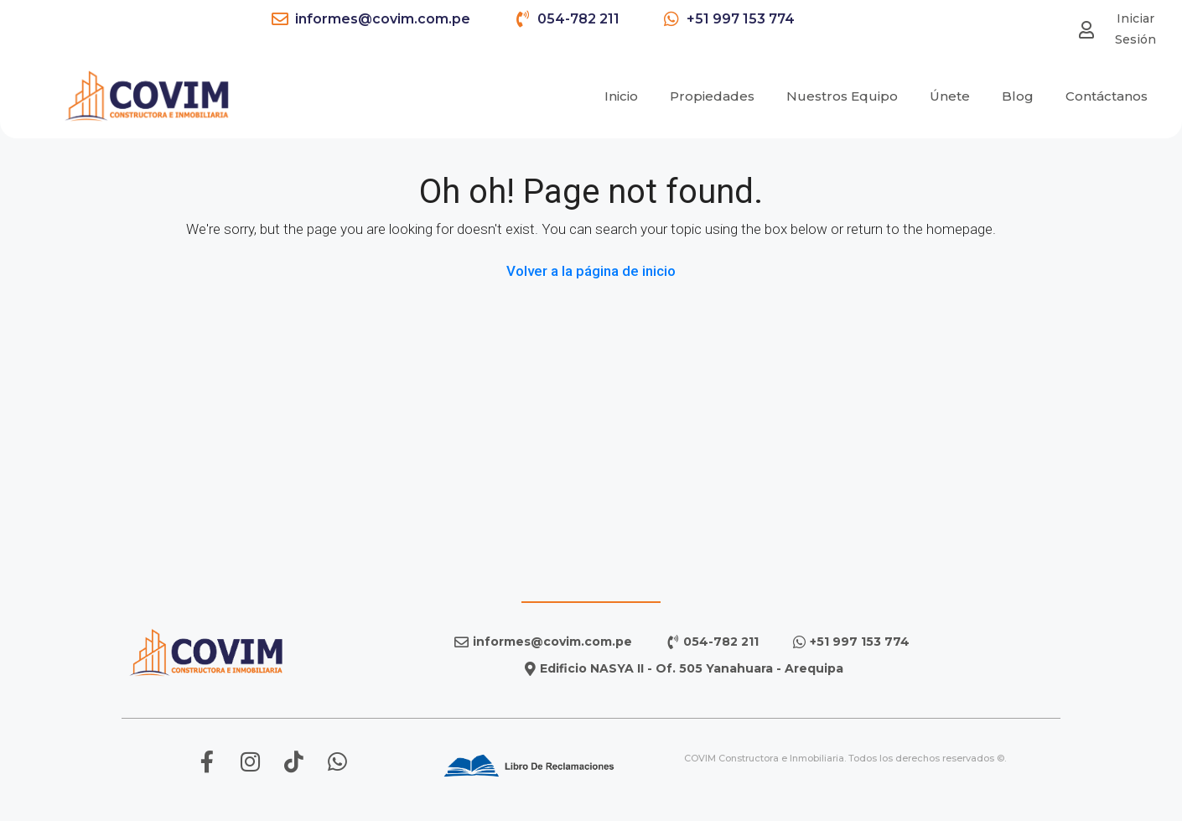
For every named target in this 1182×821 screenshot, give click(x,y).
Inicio (621, 94)
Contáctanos (1106, 94)
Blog (1018, 94)
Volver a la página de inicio (591, 270)
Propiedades (712, 94)
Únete (950, 94)
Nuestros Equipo (842, 94)
